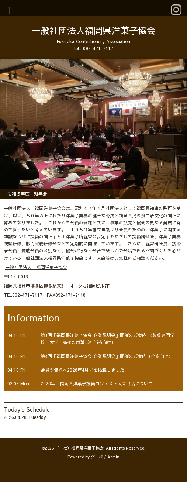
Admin (113, 456)
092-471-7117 (98, 48)
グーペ (97, 456)
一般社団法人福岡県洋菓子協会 (94, 30)
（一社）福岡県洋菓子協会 (79, 448)
